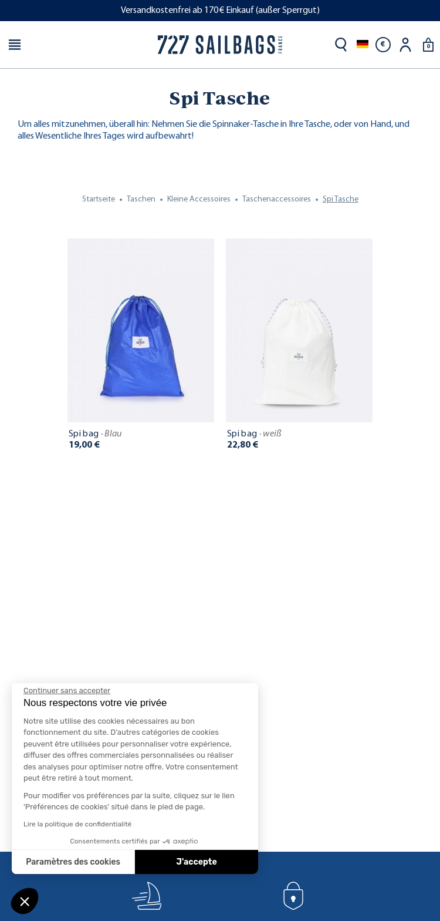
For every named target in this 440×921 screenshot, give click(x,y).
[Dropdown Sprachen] (362, 45)
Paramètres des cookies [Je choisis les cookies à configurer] (73, 862)
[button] (25, 901)
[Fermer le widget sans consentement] (67, 691)
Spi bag (95, 434)
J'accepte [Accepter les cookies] (197, 862)
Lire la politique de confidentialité (77, 824)
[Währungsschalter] (383, 44)
